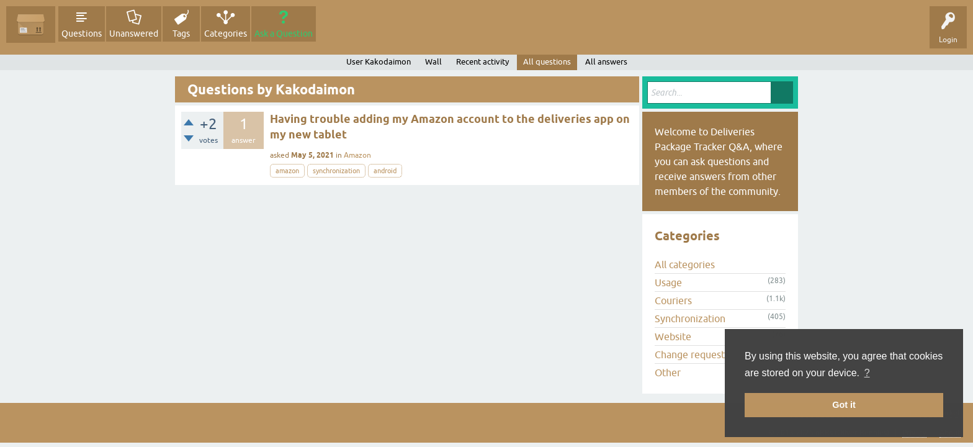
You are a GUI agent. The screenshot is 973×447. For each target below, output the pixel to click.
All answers (606, 61)
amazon (287, 170)
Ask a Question (283, 33)
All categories (685, 264)
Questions (81, 33)
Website (673, 336)
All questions (547, 61)
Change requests (692, 354)
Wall (433, 61)
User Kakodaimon (378, 61)
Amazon (357, 155)
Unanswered (133, 33)
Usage (668, 282)
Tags (181, 33)
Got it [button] (844, 405)
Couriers (673, 300)
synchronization (336, 170)
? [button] (867, 373)
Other (668, 372)
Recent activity (482, 61)
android (385, 170)
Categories (225, 33)
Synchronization (690, 318)
